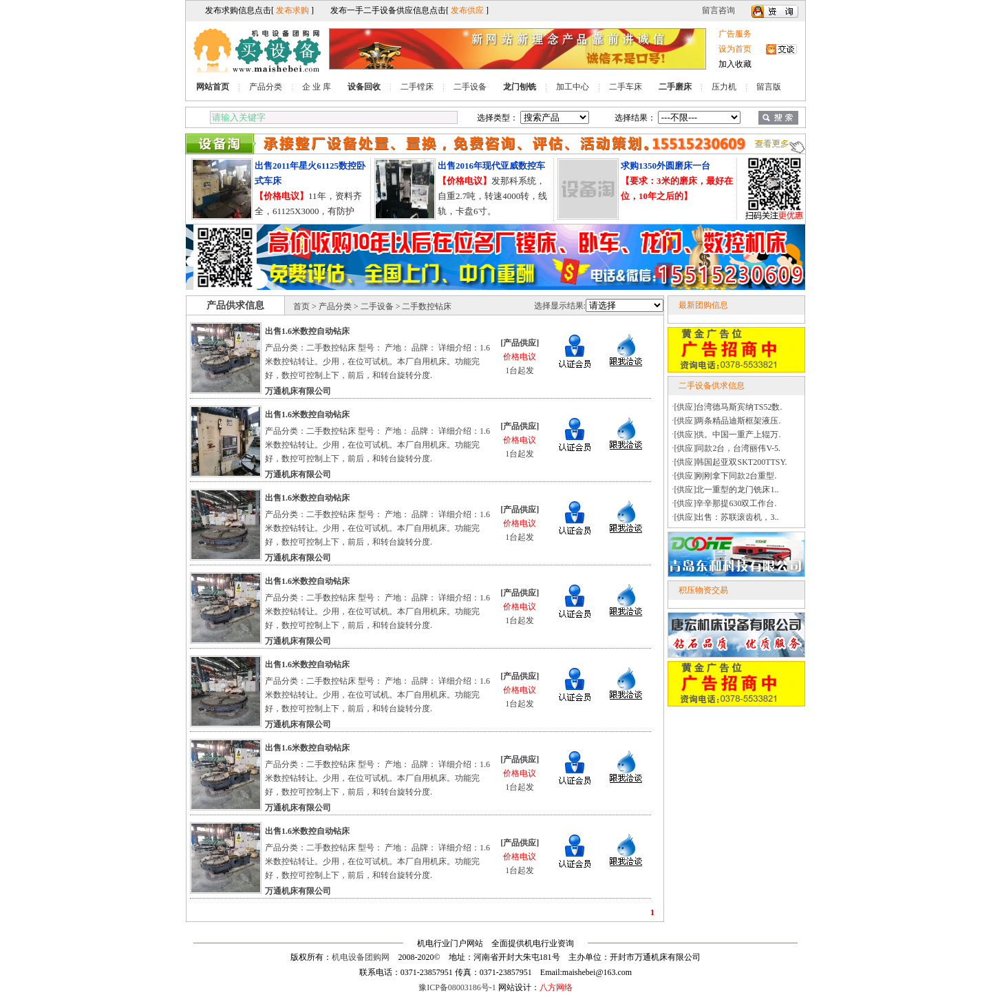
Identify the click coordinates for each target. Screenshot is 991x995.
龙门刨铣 (519, 87)
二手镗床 (417, 87)
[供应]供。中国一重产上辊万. (727, 434)
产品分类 (265, 87)
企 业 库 (316, 87)
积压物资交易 (703, 590)
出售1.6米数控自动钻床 (307, 331)
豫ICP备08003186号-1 (457, 987)
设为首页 (735, 49)
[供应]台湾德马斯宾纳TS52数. (728, 407)
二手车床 (625, 87)
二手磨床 (675, 87)
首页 (301, 306)
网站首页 (212, 87)
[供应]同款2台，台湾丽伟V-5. (727, 448)
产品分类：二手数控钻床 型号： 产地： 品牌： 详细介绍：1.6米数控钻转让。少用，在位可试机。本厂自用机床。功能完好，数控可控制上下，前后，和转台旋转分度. (377, 361)
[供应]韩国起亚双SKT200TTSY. (730, 462)
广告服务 (735, 34)
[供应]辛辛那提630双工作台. (725, 503)
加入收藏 (735, 64)
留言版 (768, 87)
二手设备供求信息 (712, 385)
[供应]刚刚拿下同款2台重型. (725, 476)
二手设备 (470, 87)
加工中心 (572, 87)
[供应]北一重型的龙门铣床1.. (726, 489)
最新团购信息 (703, 305)
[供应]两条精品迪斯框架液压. (727, 421)
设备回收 (364, 87)
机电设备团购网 (361, 957)
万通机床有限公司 (298, 391)
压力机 (724, 87)
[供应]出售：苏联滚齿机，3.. (726, 517)
